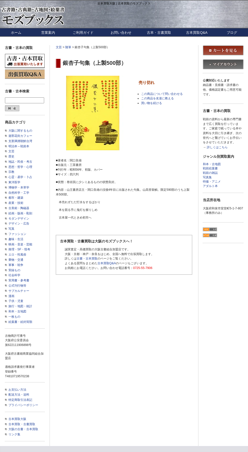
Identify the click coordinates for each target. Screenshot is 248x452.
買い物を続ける (151, 103)
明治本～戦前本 (18, 146)
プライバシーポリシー (23, 405)
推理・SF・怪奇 (19, 249)
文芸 (59, 47)
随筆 (68, 47)
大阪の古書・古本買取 (23, 429)
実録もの (14, 270)
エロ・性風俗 (17, 254)
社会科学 (14, 275)
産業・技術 (15, 203)
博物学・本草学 (18, 187)
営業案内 (48, 33)
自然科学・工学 (18, 192)
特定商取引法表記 (20, 400)
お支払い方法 (17, 389)
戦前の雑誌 (210, 173)
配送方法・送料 (18, 394)
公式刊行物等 (17, 285)
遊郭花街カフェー (20, 136)
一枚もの (14, 316)
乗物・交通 (15, 260)
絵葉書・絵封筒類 (20, 322)
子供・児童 (15, 301)
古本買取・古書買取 (21, 424)
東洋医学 (14, 182)
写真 (11, 228)
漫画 (11, 296)
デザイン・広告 (18, 223)
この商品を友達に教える (157, 98)
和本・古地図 (17, 311)
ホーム (16, 33)
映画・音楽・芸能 (20, 244)
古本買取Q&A (196, 33)
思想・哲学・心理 (20, 167)
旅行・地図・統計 (20, 306)
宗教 (11, 172)
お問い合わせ (121, 33)
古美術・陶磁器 (18, 208)
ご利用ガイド (83, 33)
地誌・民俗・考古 (20, 161)
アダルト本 (210, 186)
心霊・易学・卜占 (20, 177)
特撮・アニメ (212, 181)
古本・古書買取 (159, 33)
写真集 (207, 177)
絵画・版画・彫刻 (20, 213)
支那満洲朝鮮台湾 (20, 141)
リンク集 (14, 434)
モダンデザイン (18, 218)
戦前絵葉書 (210, 168)
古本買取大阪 (17, 419)
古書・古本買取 (87, 258)
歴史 (11, 156)
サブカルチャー (18, 291)
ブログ (232, 33)
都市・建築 (15, 197)
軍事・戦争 (15, 265)
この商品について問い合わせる (162, 94)
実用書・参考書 (18, 280)
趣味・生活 (15, 239)
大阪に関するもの (20, 130)
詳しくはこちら (217, 147)
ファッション (17, 234)
